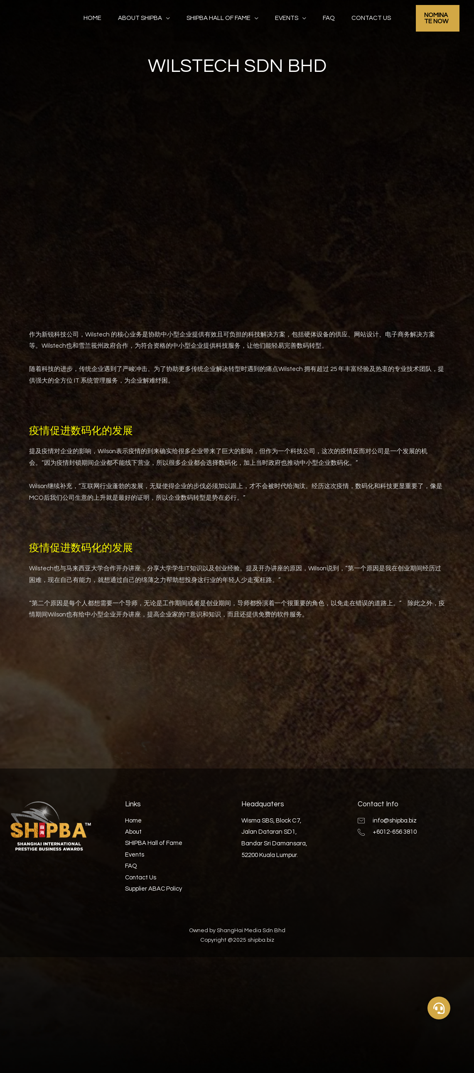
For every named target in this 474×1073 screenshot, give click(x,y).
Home (103, 18)
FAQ (323, 18)
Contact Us (361, 18)
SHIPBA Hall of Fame (221, 18)
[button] (438, 1008)
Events (284, 18)
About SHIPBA (146, 18)
